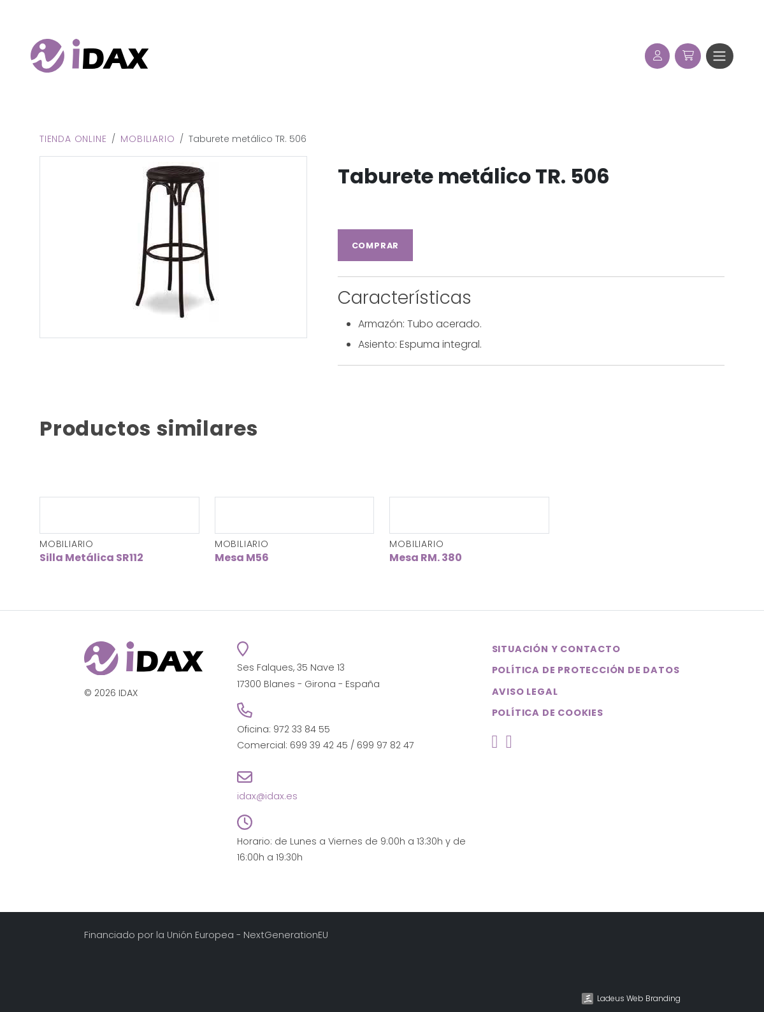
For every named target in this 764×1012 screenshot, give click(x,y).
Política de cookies (547, 712)
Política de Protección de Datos (586, 670)
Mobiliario (147, 138)
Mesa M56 (242, 557)
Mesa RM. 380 (425, 557)
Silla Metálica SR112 (91, 557)
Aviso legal (525, 691)
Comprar (376, 245)
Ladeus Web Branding (639, 998)
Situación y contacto (556, 649)
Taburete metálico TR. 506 (474, 176)
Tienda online (73, 138)
